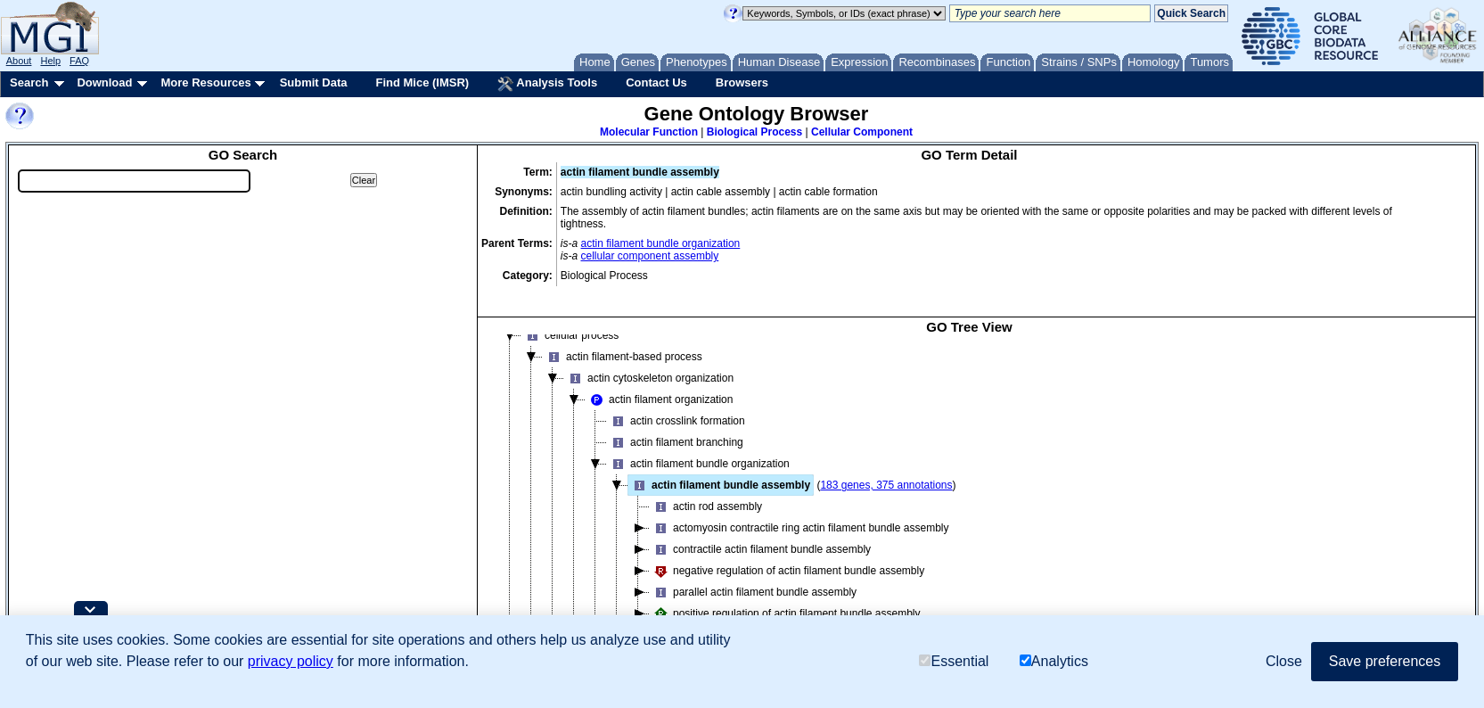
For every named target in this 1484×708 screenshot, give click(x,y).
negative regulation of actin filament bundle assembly (787, 570)
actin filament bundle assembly (719, 485)
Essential (953, 661)
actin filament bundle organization (661, 243)
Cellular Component (862, 132)
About (19, 60)
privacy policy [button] (290, 661)
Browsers (742, 82)
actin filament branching (675, 442)
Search (29, 82)
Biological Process (754, 132)
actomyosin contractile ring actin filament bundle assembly (799, 528)
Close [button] (1284, 661)
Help (50, 60)
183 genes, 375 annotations (886, 485)
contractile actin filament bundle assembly (760, 549)
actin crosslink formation (676, 421)
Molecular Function (649, 132)
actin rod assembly (706, 506)
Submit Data (314, 82)
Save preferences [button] (1384, 661)
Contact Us (656, 82)
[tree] (969, 495)
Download (104, 82)
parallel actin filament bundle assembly (753, 592)
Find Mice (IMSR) (422, 82)
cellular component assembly (650, 256)
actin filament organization (659, 399)
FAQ (79, 60)
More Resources (205, 82)
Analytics (1054, 661)
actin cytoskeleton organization (649, 378)
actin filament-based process (622, 356)
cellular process (570, 335)
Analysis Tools (547, 84)
